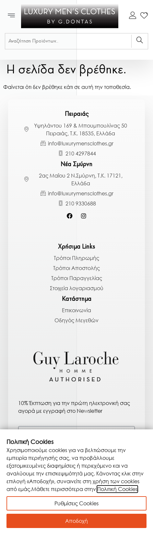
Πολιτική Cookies (117, 489)
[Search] (139, 41)
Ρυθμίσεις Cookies (76, 503)
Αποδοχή (76, 521)
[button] (11, 16)
